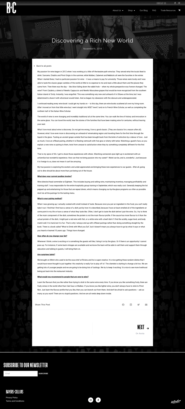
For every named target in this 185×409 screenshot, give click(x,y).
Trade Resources (168, 10)
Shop (131, 10)
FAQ (154, 10)
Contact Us (161, 3)
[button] (123, 304)
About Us (118, 10)
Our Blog (144, 10)
